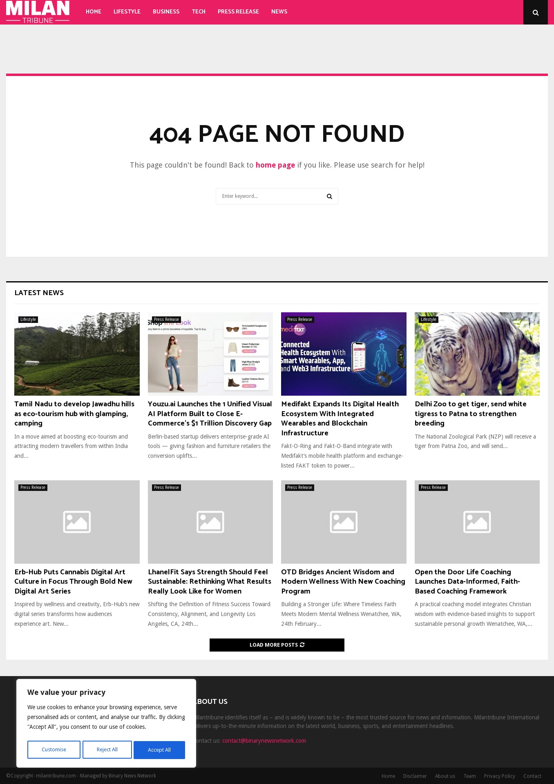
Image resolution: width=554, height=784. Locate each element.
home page (275, 165)
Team (469, 776)
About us (445, 776)
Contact (532, 776)
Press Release (238, 12)
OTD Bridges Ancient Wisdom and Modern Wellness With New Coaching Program (343, 582)
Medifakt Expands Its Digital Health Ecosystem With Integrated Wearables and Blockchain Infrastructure (340, 418)
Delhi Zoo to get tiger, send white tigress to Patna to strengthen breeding (471, 414)
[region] (106, 725)
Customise (53, 750)
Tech (199, 12)
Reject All (107, 750)
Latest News (39, 293)
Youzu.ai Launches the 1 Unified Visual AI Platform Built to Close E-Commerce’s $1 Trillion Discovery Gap (210, 414)
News (279, 12)
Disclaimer (415, 776)
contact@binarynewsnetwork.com (264, 740)
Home (93, 12)
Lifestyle (127, 12)
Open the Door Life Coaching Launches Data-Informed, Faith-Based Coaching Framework (467, 582)
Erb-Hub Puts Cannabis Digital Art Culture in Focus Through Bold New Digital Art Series (73, 582)
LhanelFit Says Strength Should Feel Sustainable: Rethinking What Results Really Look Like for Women (209, 582)
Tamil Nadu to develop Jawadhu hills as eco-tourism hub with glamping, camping (74, 414)
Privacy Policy (499, 776)
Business (166, 12)
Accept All (159, 750)
